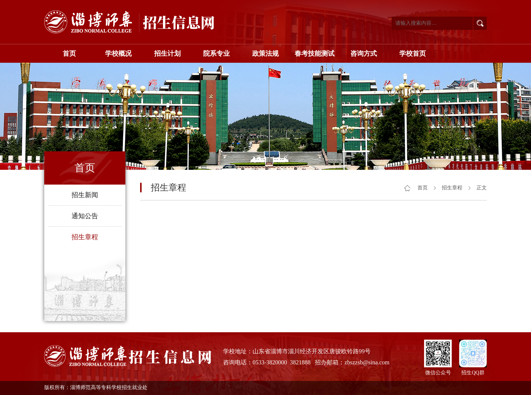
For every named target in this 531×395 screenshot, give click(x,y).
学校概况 (118, 53)
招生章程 (85, 237)
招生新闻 (85, 195)
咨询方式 (363, 53)
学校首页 (412, 53)
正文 (481, 187)
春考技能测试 (314, 53)
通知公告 (85, 216)
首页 (69, 53)
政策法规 (265, 53)
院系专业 (216, 53)
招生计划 (167, 53)
